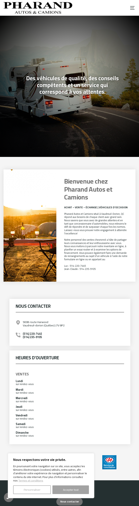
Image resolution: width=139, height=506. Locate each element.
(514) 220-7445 (32, 333)
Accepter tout (71, 489)
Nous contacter (69, 501)
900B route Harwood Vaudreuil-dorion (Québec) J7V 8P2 (44, 323)
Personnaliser (32, 489)
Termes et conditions (30, 480)
